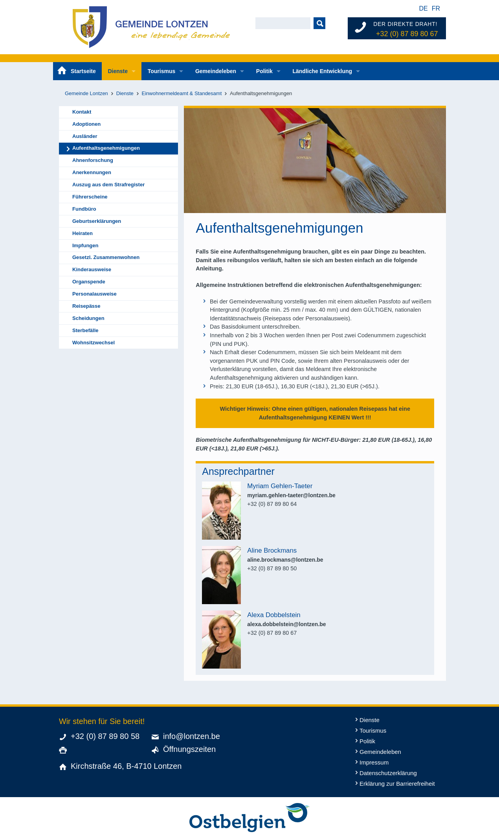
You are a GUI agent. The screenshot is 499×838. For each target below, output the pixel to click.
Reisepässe (86, 306)
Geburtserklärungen (96, 221)
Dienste (118, 71)
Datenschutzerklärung (388, 773)
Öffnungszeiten (189, 749)
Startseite (83, 71)
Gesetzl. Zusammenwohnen (105, 257)
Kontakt (81, 112)
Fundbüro (84, 209)
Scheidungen (88, 318)
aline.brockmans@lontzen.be (285, 560)
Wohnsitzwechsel (93, 342)
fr (436, 8)
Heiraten (82, 233)
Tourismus (162, 71)
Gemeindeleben (215, 71)
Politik (264, 71)
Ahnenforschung (92, 160)
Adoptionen (86, 124)
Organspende (88, 282)
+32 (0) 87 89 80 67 (407, 34)
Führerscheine (90, 197)
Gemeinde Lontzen (86, 93)
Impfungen (85, 245)
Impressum (374, 762)
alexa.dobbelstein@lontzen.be (286, 624)
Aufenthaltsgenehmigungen (106, 148)
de (423, 8)
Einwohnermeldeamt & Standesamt (182, 93)
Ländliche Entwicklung (322, 71)
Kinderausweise (91, 269)
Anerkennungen (91, 172)
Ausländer (84, 136)
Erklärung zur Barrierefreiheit (397, 783)
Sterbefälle (85, 330)
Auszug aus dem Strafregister (108, 184)
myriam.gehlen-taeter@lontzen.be (291, 495)
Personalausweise (94, 294)
